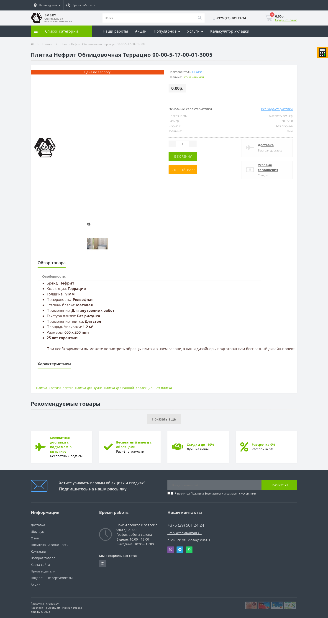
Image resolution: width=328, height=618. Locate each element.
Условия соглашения (268, 167)
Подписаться (279, 485)
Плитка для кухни (88, 388)
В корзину (183, 156)
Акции (140, 31)
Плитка (47, 44)
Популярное (167, 31)
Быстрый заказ (183, 170)
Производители (43, 571)
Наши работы (115, 31)
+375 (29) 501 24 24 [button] (186, 525)
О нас (35, 538)
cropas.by (52, 603)
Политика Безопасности (207, 493)
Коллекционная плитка (154, 388)
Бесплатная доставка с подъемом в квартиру (61, 445)
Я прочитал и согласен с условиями (215, 493)
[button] (47, 5)
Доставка (266, 145)
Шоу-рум (37, 531)
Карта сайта (40, 564)
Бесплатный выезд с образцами (133, 444)
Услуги (195, 31)
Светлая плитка (61, 388)
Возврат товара (43, 558)
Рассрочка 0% (263, 444)
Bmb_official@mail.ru (184, 533)
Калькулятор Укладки (229, 31)
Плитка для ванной (119, 388)
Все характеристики (277, 109)
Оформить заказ (286, 20)
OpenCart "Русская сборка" (65, 608)
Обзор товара (52, 262)
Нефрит (198, 72)
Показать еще (164, 419)
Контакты (38, 551)
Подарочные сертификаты (52, 578)
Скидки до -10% (200, 444)
